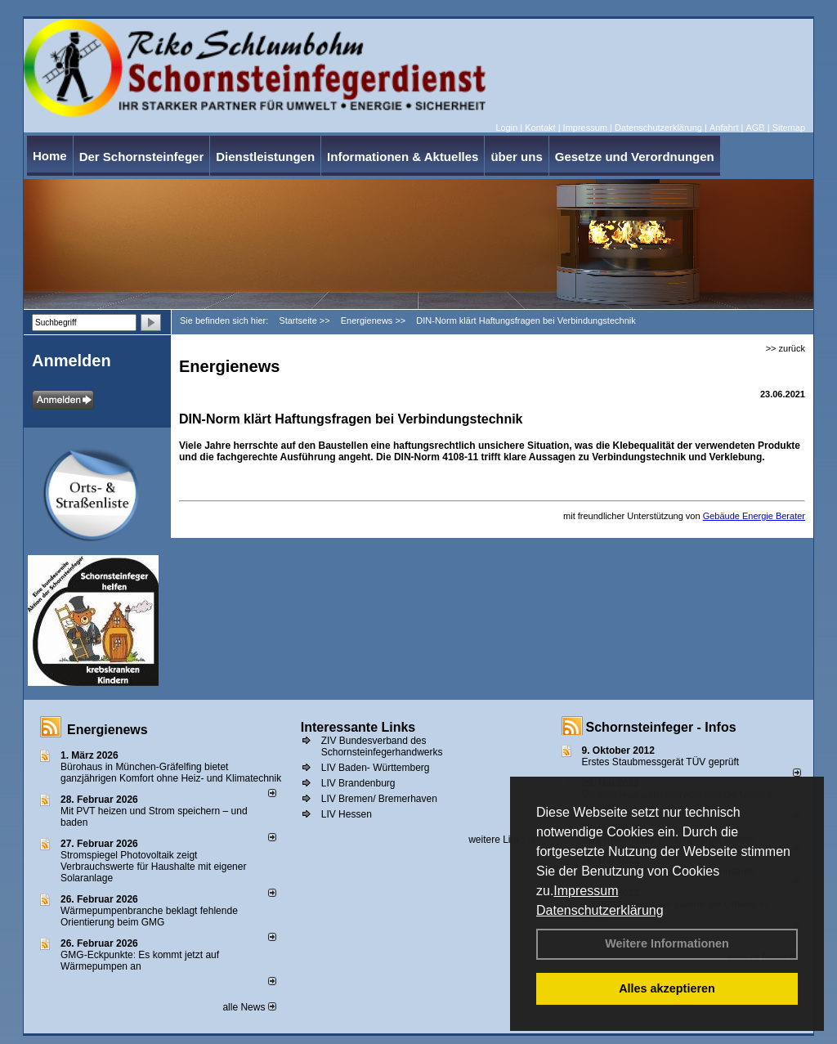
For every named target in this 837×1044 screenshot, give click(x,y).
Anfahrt (723, 127)
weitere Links (502, 839)
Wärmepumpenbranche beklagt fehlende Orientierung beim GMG (149, 916)
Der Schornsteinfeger (141, 157)
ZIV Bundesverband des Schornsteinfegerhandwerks (382, 746)
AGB (754, 127)
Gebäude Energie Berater (754, 516)
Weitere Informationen (667, 943)
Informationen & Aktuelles (402, 157)
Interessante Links (358, 727)
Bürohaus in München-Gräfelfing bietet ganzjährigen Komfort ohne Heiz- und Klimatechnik (170, 772)
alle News (248, 1007)
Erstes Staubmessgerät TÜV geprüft (661, 762)
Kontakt (540, 127)
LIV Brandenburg (358, 783)
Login (506, 127)
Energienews (107, 730)
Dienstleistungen (265, 157)
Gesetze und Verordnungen (634, 157)
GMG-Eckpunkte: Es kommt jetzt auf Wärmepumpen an (139, 960)
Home (50, 156)
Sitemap (788, 127)
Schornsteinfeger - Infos (661, 727)
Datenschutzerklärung (600, 910)
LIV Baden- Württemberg (375, 767)
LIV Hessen (346, 814)
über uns (516, 157)
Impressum (585, 891)
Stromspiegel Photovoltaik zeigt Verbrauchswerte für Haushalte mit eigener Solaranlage (153, 866)
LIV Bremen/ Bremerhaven (379, 798)
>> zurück (785, 348)
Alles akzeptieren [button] (667, 988)
